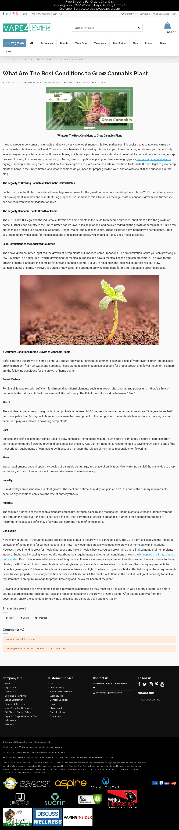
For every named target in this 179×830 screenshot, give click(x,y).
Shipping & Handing (15, 696)
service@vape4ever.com (108, 692)
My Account (44, 14)
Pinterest (41, 617)
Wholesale (10, 720)
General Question (58, 700)
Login (52, 704)
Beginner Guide (34, 82)
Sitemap (9, 724)
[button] (46, 43)
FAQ (33, 14)
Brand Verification (14, 700)
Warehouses (55, 696)
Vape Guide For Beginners (18, 708)
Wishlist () (127, 14)
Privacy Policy (56, 687)
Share (25, 617)
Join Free (57, 14)
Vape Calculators (161, 14)
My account (55, 708)
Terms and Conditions (60, 691)
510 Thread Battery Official (18, 712)
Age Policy (10, 687)
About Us (54, 683)
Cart (174, 14)
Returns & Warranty (15, 704)
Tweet (10, 617)
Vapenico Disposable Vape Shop (21, 716)
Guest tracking (57, 712)
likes (68, 82)
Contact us (10, 691)
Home (25, 14)
